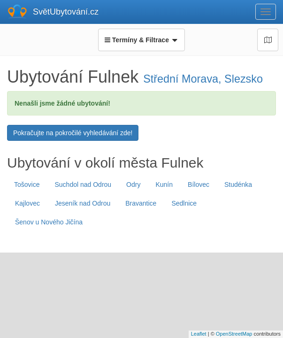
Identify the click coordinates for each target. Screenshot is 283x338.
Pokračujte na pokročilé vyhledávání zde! (72, 133)
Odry (133, 184)
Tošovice (26, 184)
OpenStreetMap (234, 334)
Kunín (164, 184)
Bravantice (140, 203)
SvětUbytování (66, 11)
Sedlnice (184, 203)
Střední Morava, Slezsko (203, 79)
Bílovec (198, 184)
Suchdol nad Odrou (82, 184)
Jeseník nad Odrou (82, 203)
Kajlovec (27, 203)
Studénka (238, 184)
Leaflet (199, 334)
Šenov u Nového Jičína (49, 222)
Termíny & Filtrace (141, 40)
